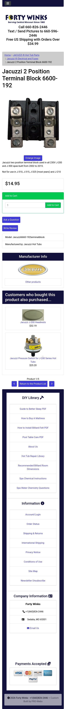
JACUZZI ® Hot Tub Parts (26, 55)
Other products (33, 282)
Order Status (33, 524)
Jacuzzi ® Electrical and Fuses (22, 58)
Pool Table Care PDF (33, 437)
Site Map (33, 571)
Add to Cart (53, 205)
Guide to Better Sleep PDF (33, 409)
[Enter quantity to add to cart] (25, 205)
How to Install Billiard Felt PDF (32, 427)
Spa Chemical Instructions (32, 478)
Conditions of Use (33, 561)
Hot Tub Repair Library (33, 456)
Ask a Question (11, 219)
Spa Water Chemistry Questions (33, 488)
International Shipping (33, 542)
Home (7, 55)
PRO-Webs (37, 701)
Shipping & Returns (33, 533)
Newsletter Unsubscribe (33, 580)
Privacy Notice (33, 552)
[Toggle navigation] (8, 3)
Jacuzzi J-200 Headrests (33, 322)
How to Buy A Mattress (33, 418)
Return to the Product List (33, 383)
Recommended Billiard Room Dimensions (33, 467)
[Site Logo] (33, 17)
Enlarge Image (33, 158)
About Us (33, 446)
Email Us (33, 628)
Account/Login (33, 514)
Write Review (10, 228)
